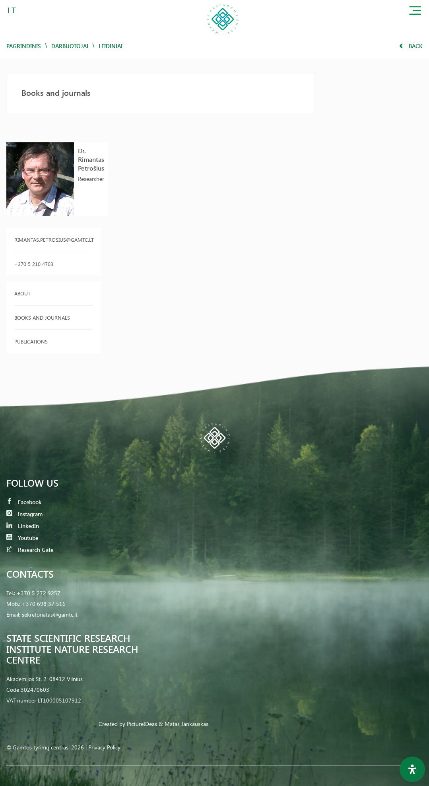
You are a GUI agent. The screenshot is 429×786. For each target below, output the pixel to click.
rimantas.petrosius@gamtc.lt (53, 239)
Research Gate (29, 549)
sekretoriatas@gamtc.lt (50, 614)
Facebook (23, 502)
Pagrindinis (23, 46)
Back (411, 46)
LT (12, 9)
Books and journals (42, 317)
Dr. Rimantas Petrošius (91, 159)
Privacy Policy (104, 747)
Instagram (24, 514)
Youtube (22, 537)
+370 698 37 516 (44, 603)
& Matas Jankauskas (183, 724)
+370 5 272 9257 (38, 593)
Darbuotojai (69, 46)
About (22, 293)
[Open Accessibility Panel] (412, 769)
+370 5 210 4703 (33, 263)
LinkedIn (22, 526)
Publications (31, 341)
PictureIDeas (142, 724)
